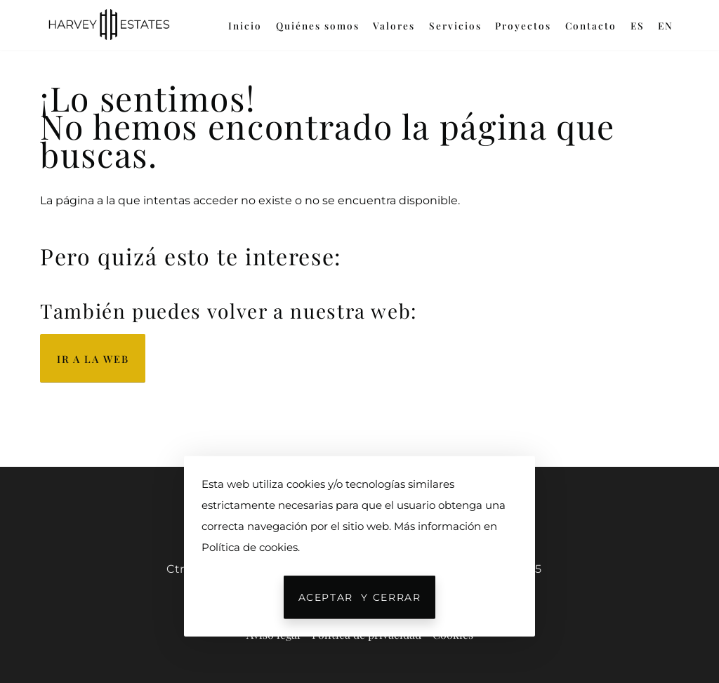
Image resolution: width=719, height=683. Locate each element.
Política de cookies (250, 547)
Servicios (455, 25)
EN (665, 25)
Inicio (245, 25)
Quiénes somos (318, 25)
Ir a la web (92, 359)
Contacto (590, 25)
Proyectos (523, 25)
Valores (394, 25)
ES (638, 25)
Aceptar (359, 597)
